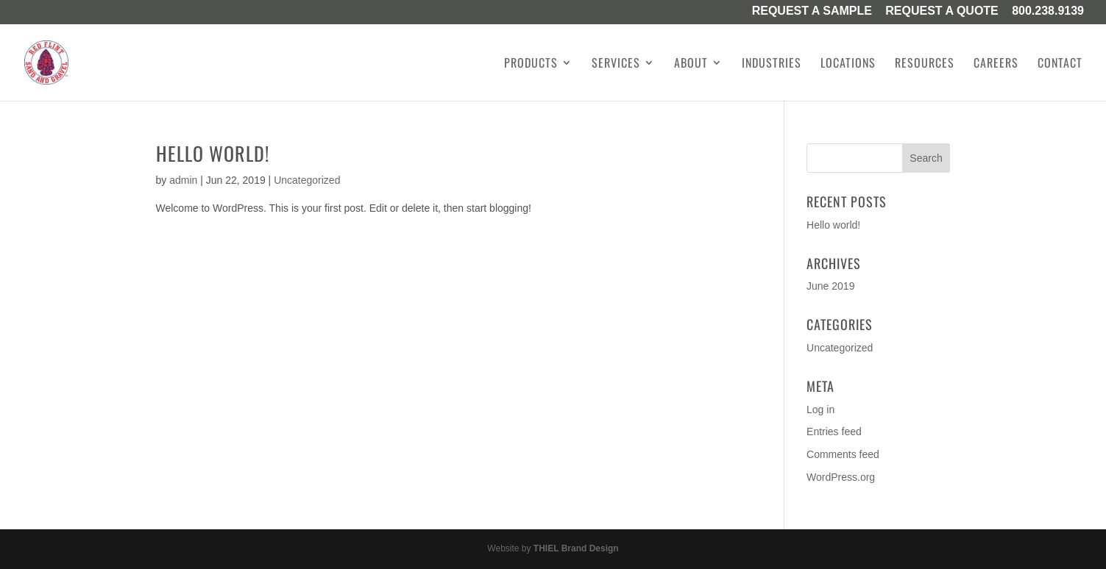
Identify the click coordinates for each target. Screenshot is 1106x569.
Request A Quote (942, 12)
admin (183, 180)
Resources (924, 64)
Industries (771, 64)
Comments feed (843, 454)
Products (531, 64)
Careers (996, 64)
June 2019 (830, 286)
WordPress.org (841, 477)
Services (616, 64)
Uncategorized (307, 180)
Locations (848, 64)
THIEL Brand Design (576, 548)
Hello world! (212, 153)
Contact (1060, 64)
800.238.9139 (1048, 12)
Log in (820, 409)
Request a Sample (812, 12)
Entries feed (834, 431)
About (691, 64)
